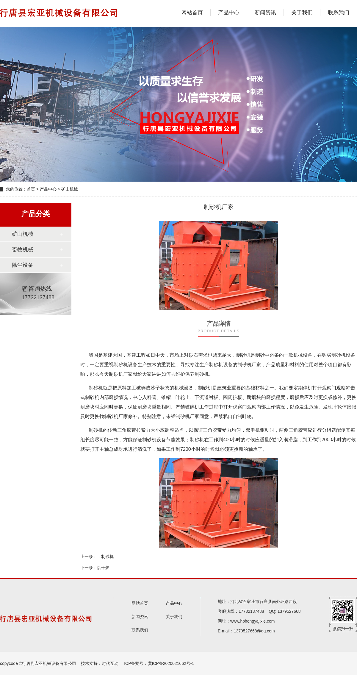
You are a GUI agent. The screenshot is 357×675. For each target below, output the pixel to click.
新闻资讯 (265, 12)
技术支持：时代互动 (99, 663)
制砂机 (107, 556)
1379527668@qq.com (254, 631)
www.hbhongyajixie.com (252, 621)
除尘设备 (22, 265)
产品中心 (228, 12)
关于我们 (302, 12)
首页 (31, 189)
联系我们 (338, 12)
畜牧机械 (22, 249)
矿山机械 (69, 189)
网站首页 (192, 12)
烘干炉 (103, 567)
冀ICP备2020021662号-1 (171, 663)
